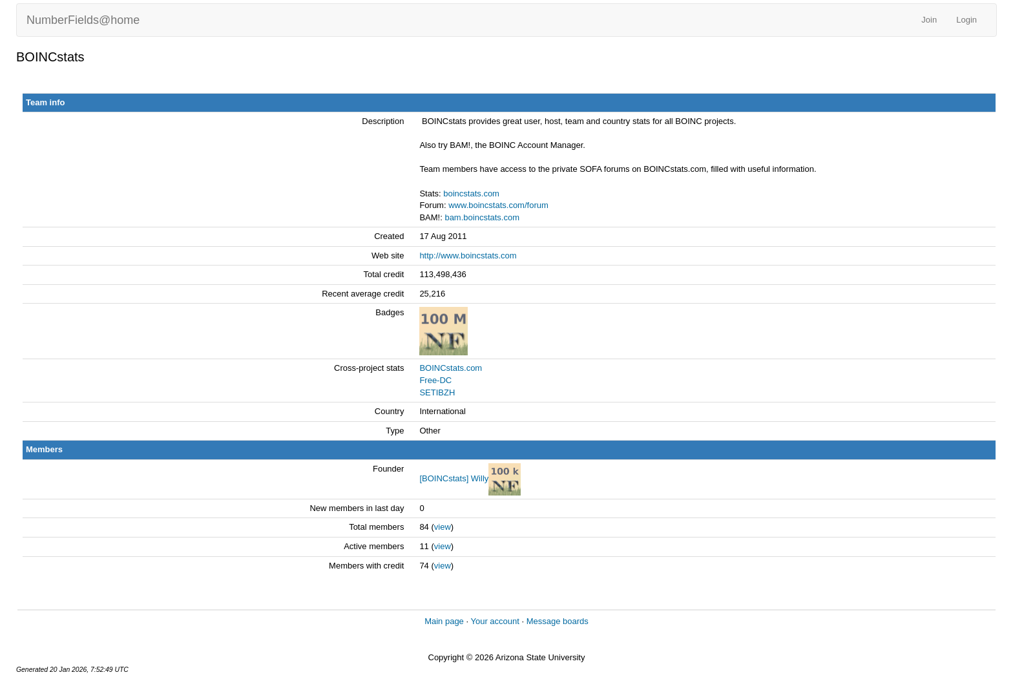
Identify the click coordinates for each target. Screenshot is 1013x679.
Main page (444, 621)
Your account (494, 621)
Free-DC (435, 380)
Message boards (558, 621)
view (442, 527)
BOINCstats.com (450, 368)
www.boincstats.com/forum (498, 205)
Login (966, 20)
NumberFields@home (83, 20)
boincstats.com (471, 193)
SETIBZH (437, 392)
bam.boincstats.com (481, 217)
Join (929, 20)
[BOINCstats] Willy (453, 478)
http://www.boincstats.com (467, 255)
